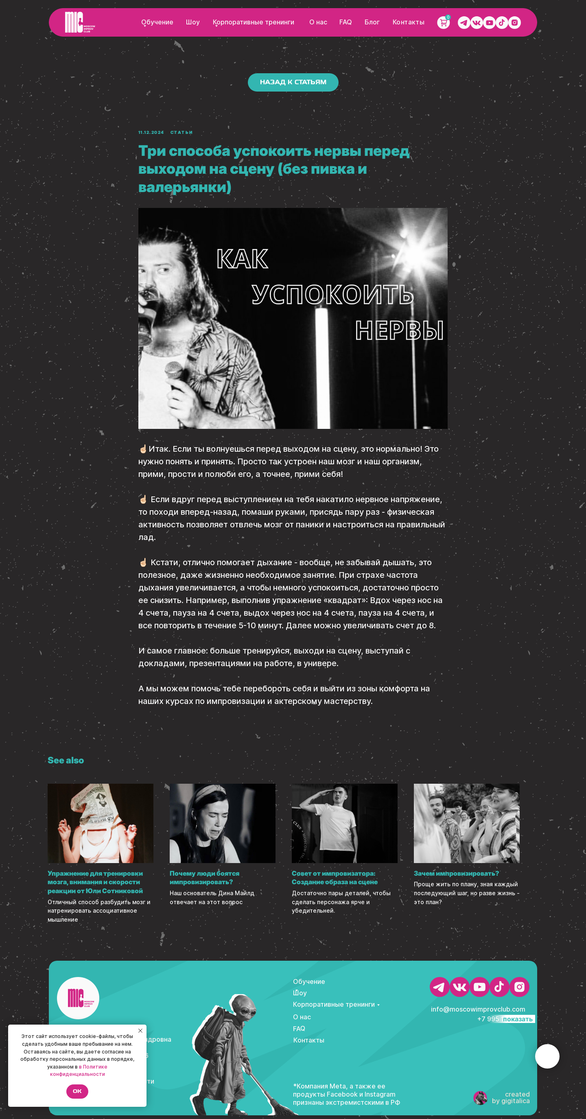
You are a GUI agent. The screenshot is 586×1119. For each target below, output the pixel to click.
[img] (80, 22)
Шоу (193, 22)
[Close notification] (140, 1031)
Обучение (157, 22)
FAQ (345, 22)
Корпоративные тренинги (254, 22)
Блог (372, 22)
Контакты (409, 22)
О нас (318, 22)
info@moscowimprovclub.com (478, 1013)
